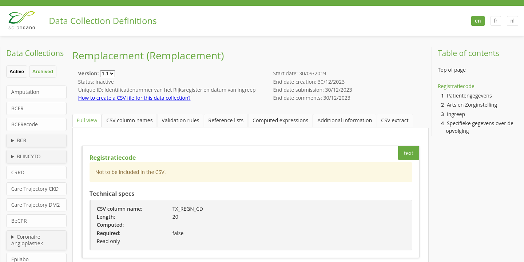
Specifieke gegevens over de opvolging (477, 127)
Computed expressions (266, 119)
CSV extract (373, 119)
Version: (89, 73)
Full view (85, 119)
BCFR (17, 108)
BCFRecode (24, 124)
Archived (42, 71)
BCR (22, 140)
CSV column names (125, 119)
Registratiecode (456, 86)
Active (16, 71)
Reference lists (215, 119)
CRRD (17, 172)
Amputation (25, 91)
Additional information (327, 119)
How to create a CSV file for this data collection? (134, 97)
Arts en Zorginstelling (469, 104)
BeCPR (19, 220)
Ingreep (453, 114)
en (477, 21)
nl (512, 21)
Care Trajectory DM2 (35, 204)
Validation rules (173, 119)
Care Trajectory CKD (35, 188)
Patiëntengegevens (466, 95)
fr (495, 21)
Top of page (452, 69)
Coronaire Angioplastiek (27, 240)
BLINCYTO (29, 156)
